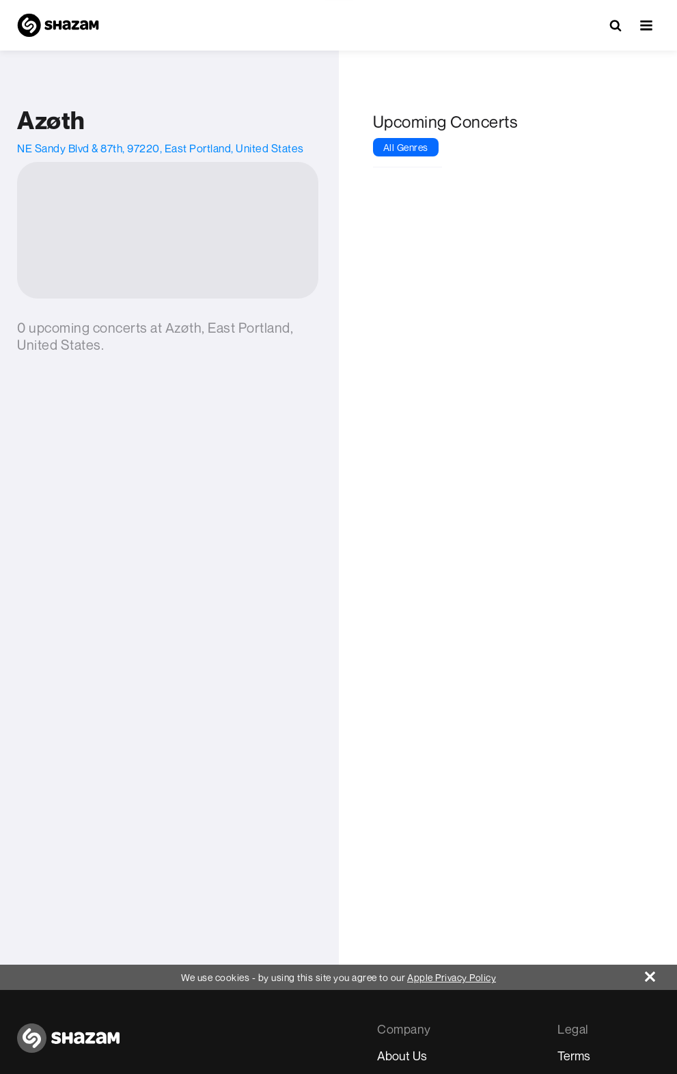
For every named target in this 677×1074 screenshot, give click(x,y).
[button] (646, 25)
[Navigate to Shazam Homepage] (58, 25)
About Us (402, 1055)
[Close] (661, 973)
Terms (573, 1055)
